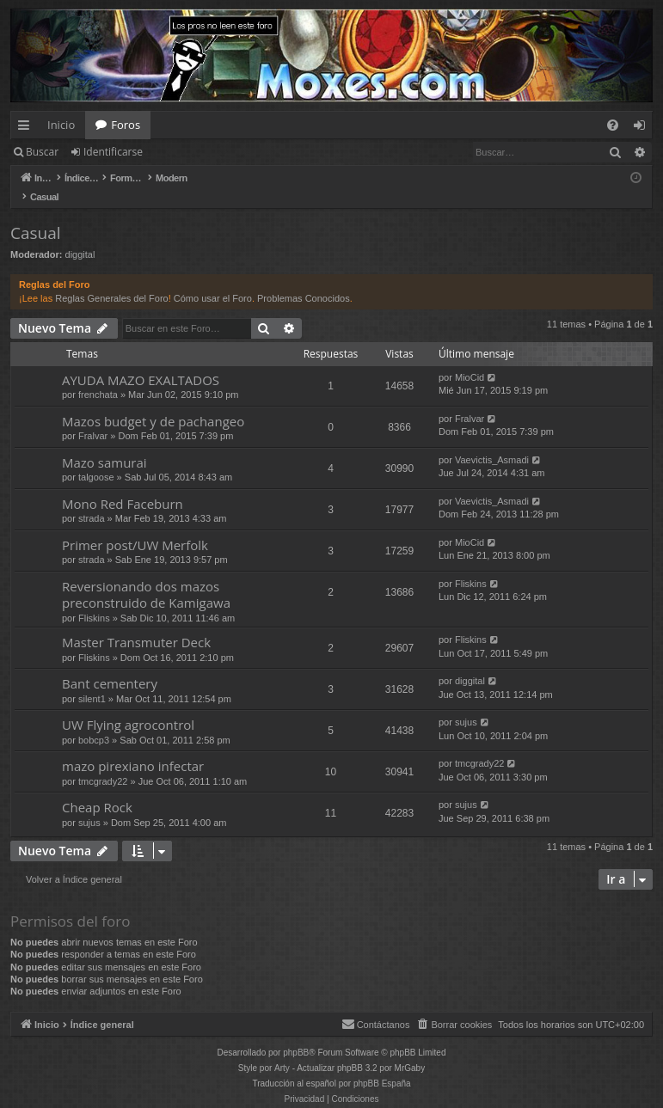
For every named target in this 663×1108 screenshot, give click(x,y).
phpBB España (382, 1065)
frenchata (98, 376)
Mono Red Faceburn (122, 485)
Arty (282, 1050)
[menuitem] (612, 125)
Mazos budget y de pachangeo (153, 403)
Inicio (61, 124)
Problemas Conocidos (303, 280)
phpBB (296, 1034)
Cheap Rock (97, 789)
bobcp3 (93, 722)
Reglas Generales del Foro (111, 280)
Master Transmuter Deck (136, 624)
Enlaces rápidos (27, 128)
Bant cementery (109, 665)
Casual (35, 215)
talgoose (96, 459)
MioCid (469, 359)
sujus (466, 704)
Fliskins (94, 600)
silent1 (92, 681)
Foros (125, 124)
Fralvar (92, 418)
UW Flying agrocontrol (128, 706)
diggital (80, 236)
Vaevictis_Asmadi (492, 442)
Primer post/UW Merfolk (135, 527)
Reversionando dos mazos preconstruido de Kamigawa (146, 576)
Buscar (42, 151)
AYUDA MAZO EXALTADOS (140, 361)
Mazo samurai (104, 444)
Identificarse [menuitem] (644, 128)
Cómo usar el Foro (213, 280)
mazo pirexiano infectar (133, 747)
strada (91, 500)
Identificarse (113, 151)
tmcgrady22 (102, 763)
